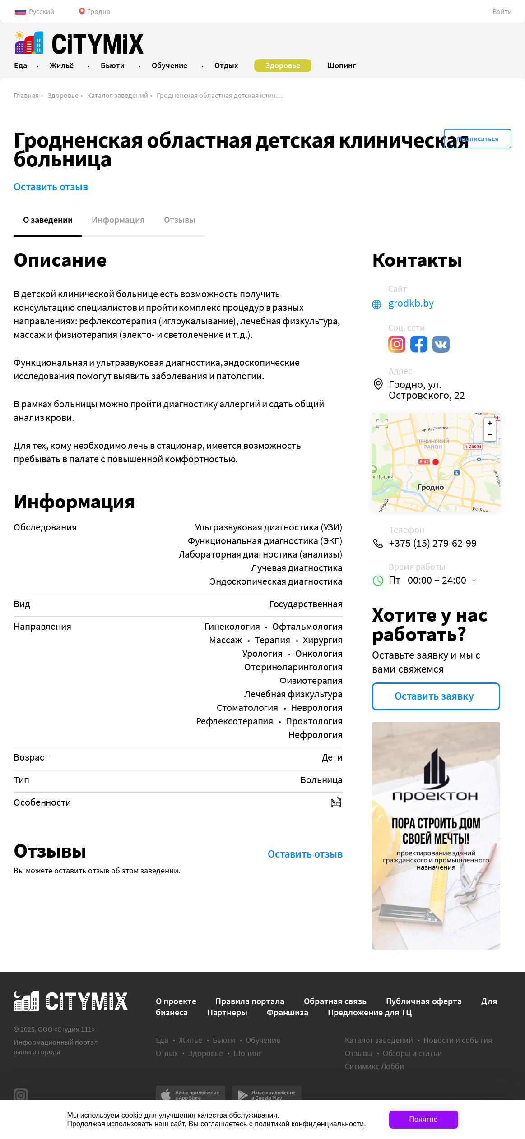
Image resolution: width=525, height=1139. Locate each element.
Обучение (263, 1040)
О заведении (48, 219)
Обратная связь (335, 1000)
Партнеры (227, 1012)
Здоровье (63, 95)
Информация (118, 219)
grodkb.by (411, 303)
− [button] (490, 435)
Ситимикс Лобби (374, 1066)
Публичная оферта (424, 1000)
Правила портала (249, 1000)
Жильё (190, 1040)
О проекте (176, 1000)
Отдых (167, 1053)
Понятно (423, 1119)
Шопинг (247, 1053)
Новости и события (457, 1040)
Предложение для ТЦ (370, 1012)
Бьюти (224, 1040)
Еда (162, 1040)
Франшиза (287, 1012)
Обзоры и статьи (412, 1053)
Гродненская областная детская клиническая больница (220, 95)
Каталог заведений (117, 95)
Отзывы (179, 219)
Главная (26, 95)
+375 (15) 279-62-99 (433, 543)
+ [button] (490, 423)
